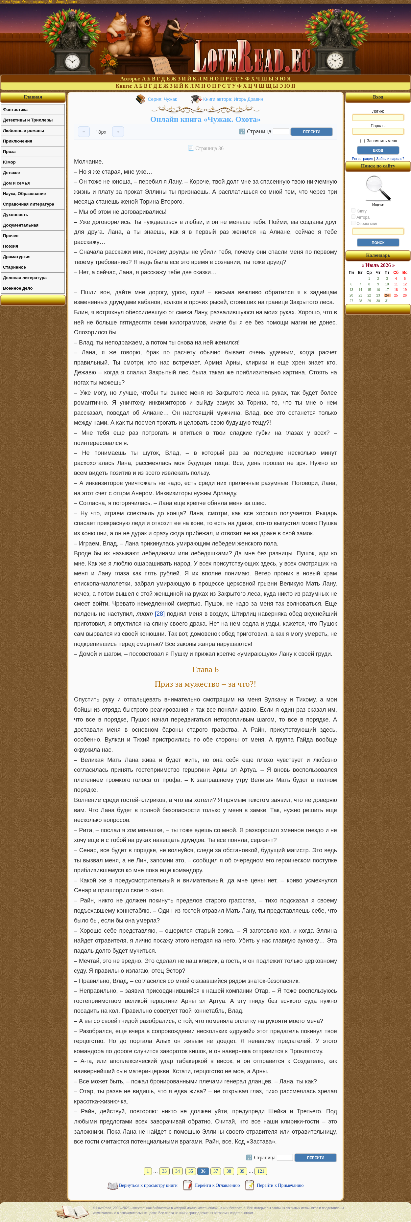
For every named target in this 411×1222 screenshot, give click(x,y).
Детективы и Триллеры (28, 120)
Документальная (20, 225)
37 (215, 1171)
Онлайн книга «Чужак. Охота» (205, 119)
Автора (360, 217)
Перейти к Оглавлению (218, 1185)
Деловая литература (25, 277)
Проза (9, 151)
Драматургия (17, 256)
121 (260, 1171)
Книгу (359, 210)
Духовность (15, 214)
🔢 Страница (255, 131)
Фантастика (15, 109)
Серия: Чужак (162, 99)
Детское (11, 172)
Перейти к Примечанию (280, 1185)
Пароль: (378, 129)
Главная (33, 97)
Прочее (10, 235)
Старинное (14, 267)
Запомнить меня (378, 141)
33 (164, 1171)
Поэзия (10, 246)
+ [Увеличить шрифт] (118, 131)
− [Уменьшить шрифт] (84, 131)
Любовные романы (23, 130)
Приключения (17, 141)
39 (242, 1171)
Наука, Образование (24, 193)
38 (229, 1171)
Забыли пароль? (390, 159)
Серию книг (364, 223)
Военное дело (18, 288)
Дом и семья (16, 183)
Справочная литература (28, 204)
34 (177, 1171)
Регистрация (362, 159)
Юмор (9, 162)
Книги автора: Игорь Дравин (233, 99)
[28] (160, 614)
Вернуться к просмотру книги (149, 1185)
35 (190, 1171)
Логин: (378, 115)
